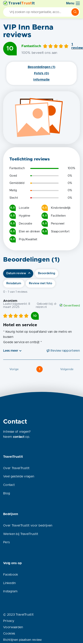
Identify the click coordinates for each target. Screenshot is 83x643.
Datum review (16, 273)
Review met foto (40, 283)
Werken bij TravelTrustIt (20, 534)
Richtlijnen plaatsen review (22, 639)
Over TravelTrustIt (16, 468)
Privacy (8, 620)
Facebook (10, 574)
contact (18, 436)
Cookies (9, 633)
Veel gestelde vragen (18, 476)
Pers (6, 542)
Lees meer (10, 350)
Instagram (10, 591)
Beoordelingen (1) (41, 67)
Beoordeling (46, 273)
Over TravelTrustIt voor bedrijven (28, 525)
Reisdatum (13, 283)
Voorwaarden (13, 627)
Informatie (41, 79)
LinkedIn (9, 583)
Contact (9, 484)
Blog (6, 493)
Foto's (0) (41, 73)
